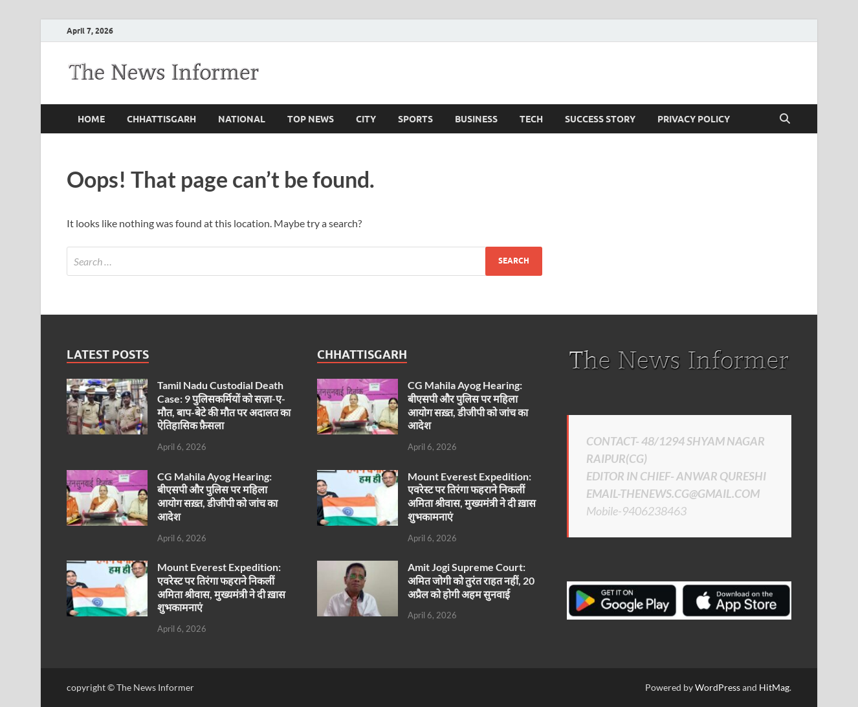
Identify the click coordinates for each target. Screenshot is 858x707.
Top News (310, 119)
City (366, 119)
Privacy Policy (693, 119)
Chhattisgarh (161, 119)
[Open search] (785, 119)
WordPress (717, 687)
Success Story (600, 119)
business (476, 119)
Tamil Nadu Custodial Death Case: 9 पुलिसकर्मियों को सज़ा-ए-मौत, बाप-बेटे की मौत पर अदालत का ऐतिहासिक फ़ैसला (224, 405)
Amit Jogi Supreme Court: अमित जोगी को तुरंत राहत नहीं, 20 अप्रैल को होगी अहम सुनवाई (471, 580)
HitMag (774, 687)
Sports (415, 119)
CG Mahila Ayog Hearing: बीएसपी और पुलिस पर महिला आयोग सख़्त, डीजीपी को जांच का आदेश (217, 496)
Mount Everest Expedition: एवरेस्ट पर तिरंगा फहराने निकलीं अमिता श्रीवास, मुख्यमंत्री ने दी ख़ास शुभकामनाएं (221, 587)
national (241, 119)
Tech (531, 119)
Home (91, 119)
